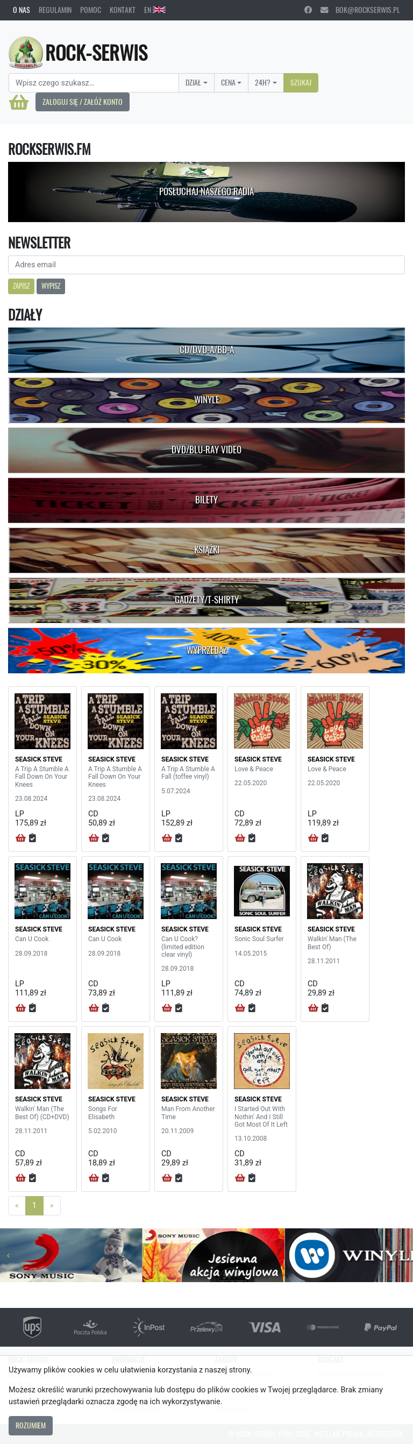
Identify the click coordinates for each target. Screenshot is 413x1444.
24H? (262, 82)
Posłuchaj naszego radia (206, 191)
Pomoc (90, 9)
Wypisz (50, 285)
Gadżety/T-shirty (207, 599)
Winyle (206, 399)
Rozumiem (31, 1425)
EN (155, 9)
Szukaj (300, 82)
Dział (193, 82)
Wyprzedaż (207, 650)
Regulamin (55, 9)
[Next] (52, 1205)
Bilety (206, 499)
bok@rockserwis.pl (360, 9)
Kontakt (123, 9)
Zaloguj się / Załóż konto (82, 101)
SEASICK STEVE (38, 759)
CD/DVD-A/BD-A (207, 349)
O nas (21, 9)
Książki (206, 549)
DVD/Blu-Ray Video (206, 449)
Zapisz (21, 285)
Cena (228, 82)
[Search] (94, 83)
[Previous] (17, 1205)
